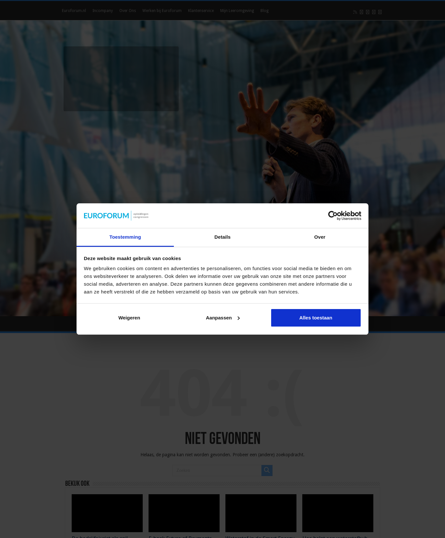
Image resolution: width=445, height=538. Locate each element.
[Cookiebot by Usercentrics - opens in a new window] (333, 216)
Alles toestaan (315, 317)
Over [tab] (320, 237)
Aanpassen (223, 317)
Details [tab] (222, 237)
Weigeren (129, 317)
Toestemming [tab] (125, 237)
